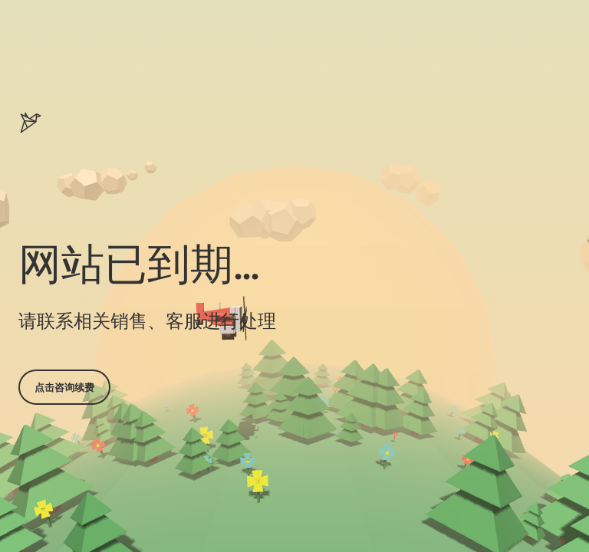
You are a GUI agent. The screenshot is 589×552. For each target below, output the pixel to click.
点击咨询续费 (64, 387)
